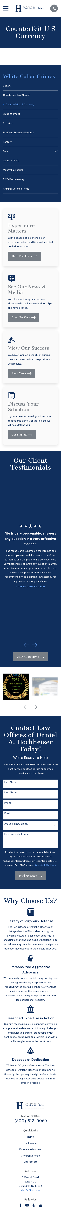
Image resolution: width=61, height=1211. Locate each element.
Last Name (10, 792)
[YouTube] (27, 1205)
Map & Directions (30, 1190)
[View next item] (34, 644)
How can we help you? (16, 834)
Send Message (30, 876)
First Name (10, 782)
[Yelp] (34, 1205)
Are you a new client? (16, 823)
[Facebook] (20, 1205)
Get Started (22, 435)
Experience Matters (30, 1149)
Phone (7, 802)
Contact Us (30, 1162)
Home (30, 1136)
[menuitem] (30, 86)
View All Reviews (30, 657)
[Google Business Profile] (40, 1205)
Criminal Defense (30, 1155)
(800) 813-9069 (30, 1121)
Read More (22, 373)
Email (7, 813)
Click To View (24, 317)
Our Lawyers (30, 1143)
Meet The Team (25, 256)
